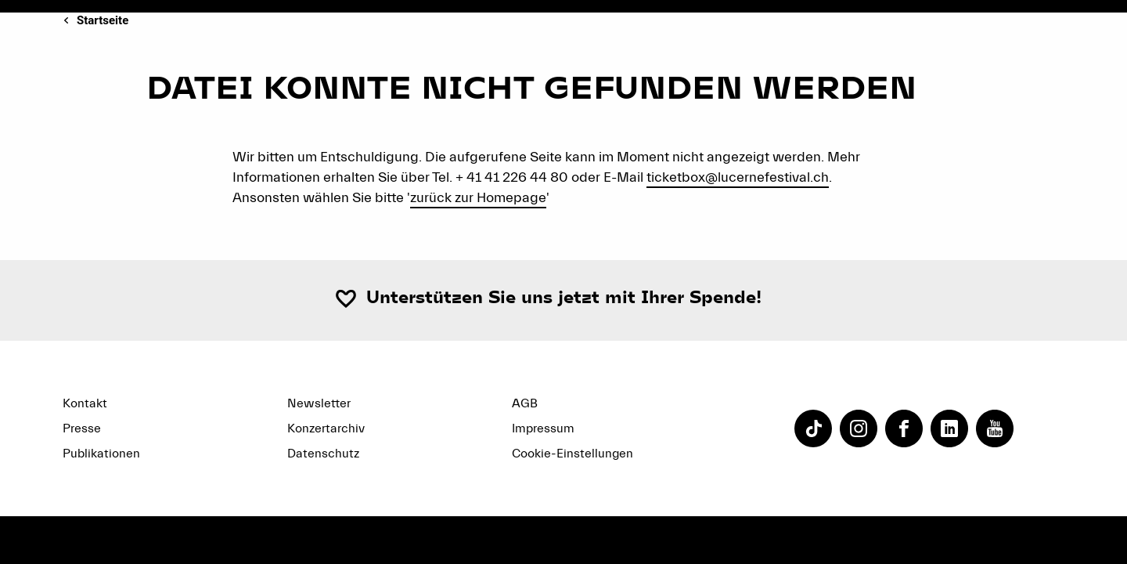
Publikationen (101, 453)
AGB (525, 403)
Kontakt (85, 403)
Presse (82, 428)
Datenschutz (323, 453)
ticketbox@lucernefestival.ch (737, 177)
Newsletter (319, 403)
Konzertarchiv (326, 428)
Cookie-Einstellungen (572, 453)
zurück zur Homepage (478, 198)
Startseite (102, 20)
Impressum (543, 428)
